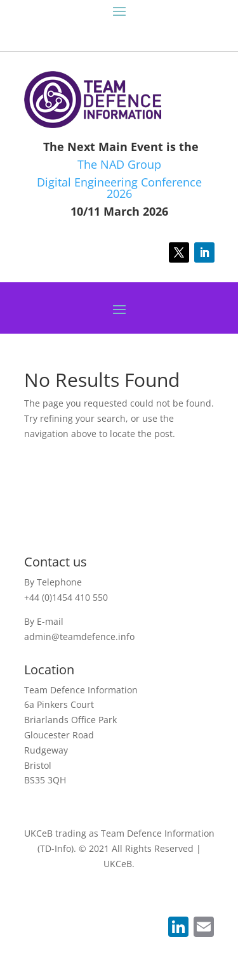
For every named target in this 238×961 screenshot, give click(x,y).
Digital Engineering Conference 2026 (119, 187)
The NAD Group (119, 164)
